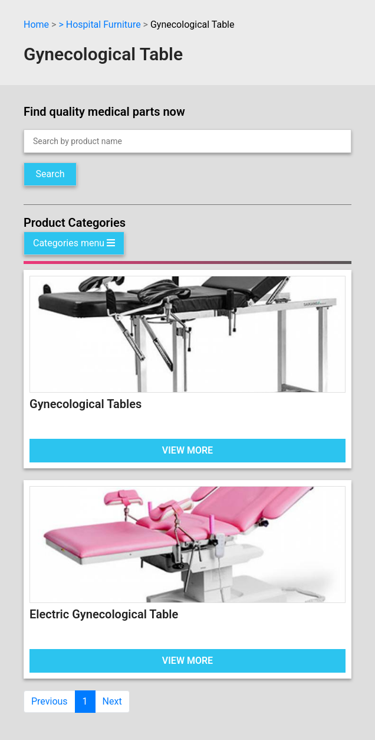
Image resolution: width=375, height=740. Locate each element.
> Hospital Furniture (99, 24)
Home (36, 24)
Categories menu (74, 243)
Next (112, 701)
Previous (49, 701)
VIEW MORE (187, 450)
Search (49, 174)
